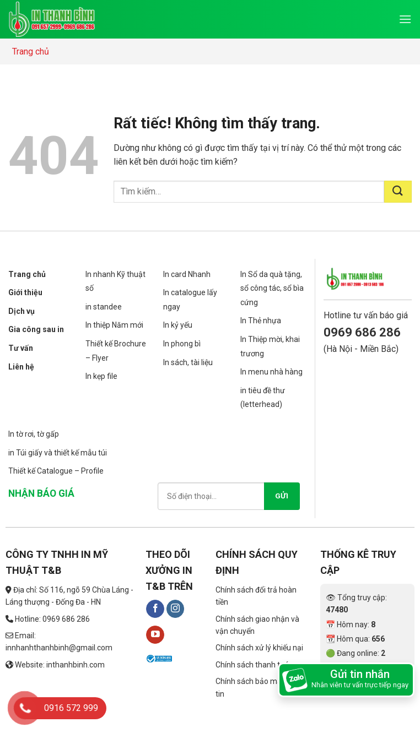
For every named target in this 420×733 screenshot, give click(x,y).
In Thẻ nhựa (260, 320)
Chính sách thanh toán (254, 664)
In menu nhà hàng (271, 371)
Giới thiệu (25, 292)
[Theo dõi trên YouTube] (155, 635)
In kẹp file (101, 376)
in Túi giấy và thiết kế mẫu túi (57, 452)
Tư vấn (20, 348)
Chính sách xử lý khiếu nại (259, 647)
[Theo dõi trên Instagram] (175, 609)
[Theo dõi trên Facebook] (155, 609)
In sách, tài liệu (188, 362)
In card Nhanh (187, 274)
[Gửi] (398, 192)
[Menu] (405, 19)
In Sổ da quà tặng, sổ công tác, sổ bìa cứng (272, 288)
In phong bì (182, 343)
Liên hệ (21, 366)
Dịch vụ (21, 311)
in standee (103, 306)
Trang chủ (30, 51)
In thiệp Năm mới (114, 325)
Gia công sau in (36, 329)
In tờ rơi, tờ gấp (33, 434)
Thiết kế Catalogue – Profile (56, 470)
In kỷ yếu (177, 325)
